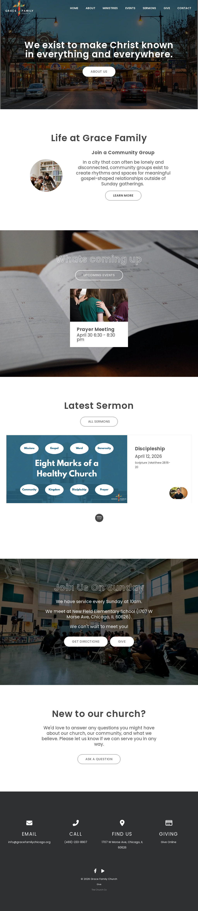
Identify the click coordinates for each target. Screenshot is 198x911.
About (90, 8)
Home (74, 8)
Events (130, 8)
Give (167, 8)
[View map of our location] (122, 823)
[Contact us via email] (29, 823)
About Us (99, 71)
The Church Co (99, 889)
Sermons (149, 8)
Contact (184, 8)
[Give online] (168, 823)
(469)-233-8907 (75, 842)
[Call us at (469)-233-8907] (76, 823)
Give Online (168, 842)
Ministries (110, 8)
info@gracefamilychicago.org (29, 842)
